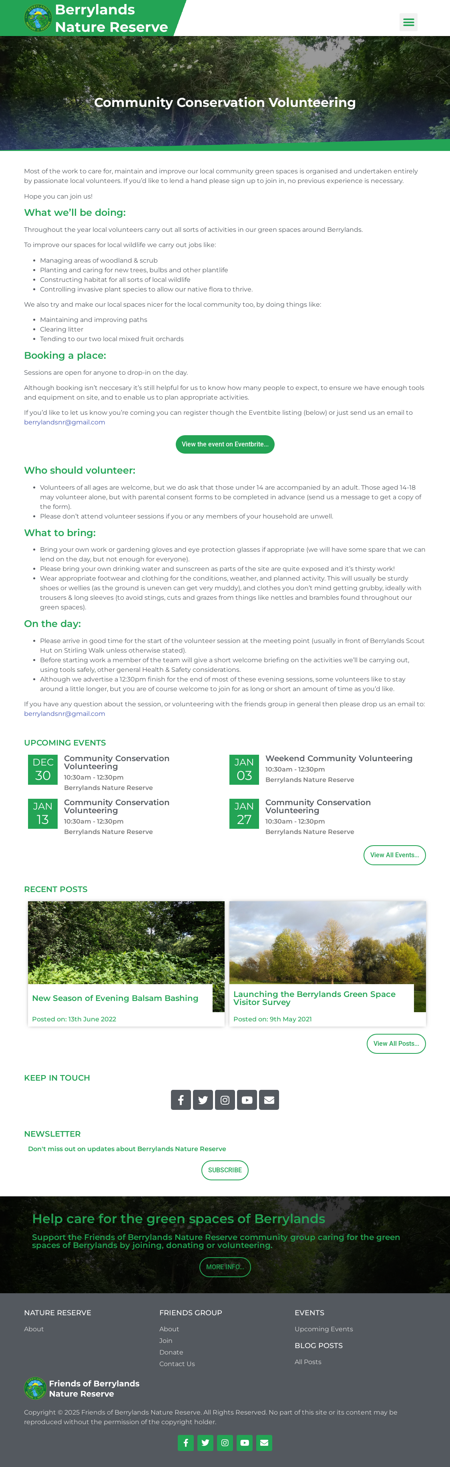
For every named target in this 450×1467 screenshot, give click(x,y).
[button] (409, 22)
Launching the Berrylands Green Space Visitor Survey (314, 998)
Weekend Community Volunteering (339, 758)
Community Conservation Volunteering (117, 762)
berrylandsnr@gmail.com (64, 422)
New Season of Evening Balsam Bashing (115, 998)
